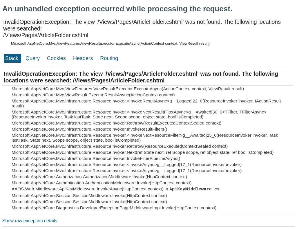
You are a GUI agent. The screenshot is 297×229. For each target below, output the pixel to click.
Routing (109, 58)
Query (33, 58)
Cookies (57, 58)
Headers (83, 58)
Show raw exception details (29, 220)
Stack (12, 58)
